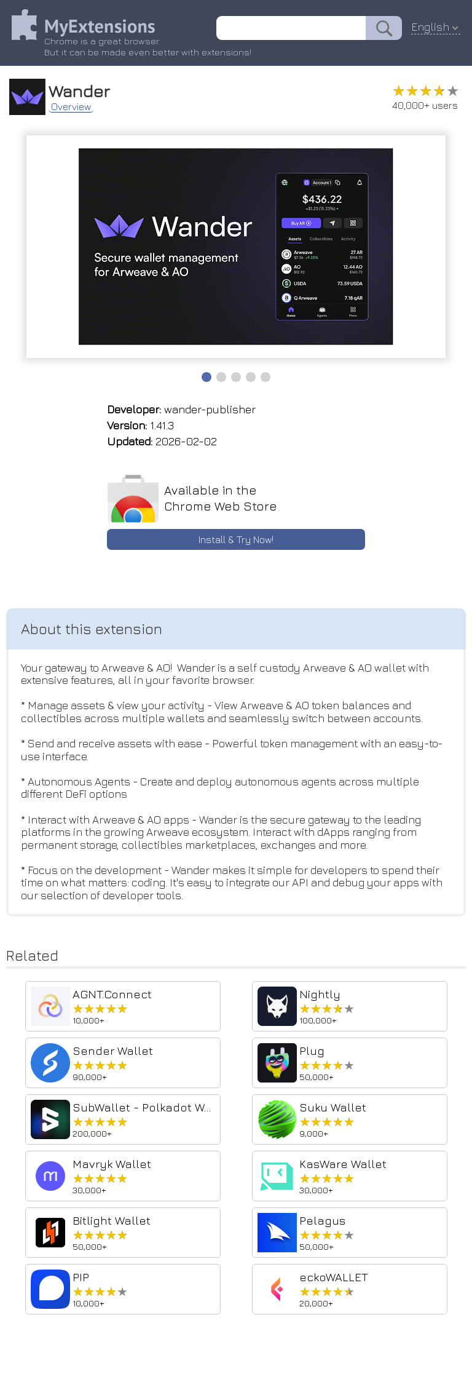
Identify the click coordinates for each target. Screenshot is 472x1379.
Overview (72, 105)
